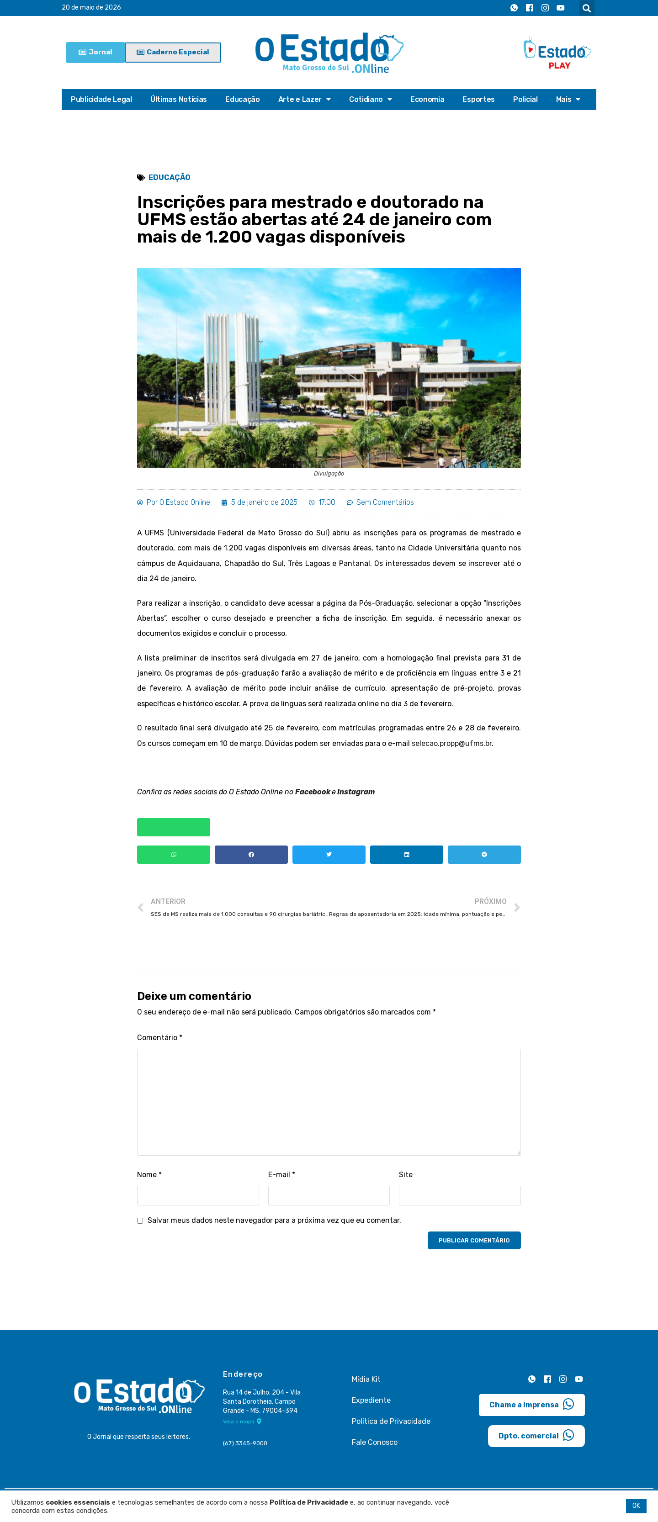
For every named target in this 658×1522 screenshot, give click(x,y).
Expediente (371, 1402)
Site (406, 1177)
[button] (586, 8)
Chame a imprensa (531, 1406)
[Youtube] (561, 8)
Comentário (159, 1040)
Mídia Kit (366, 1381)
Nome (149, 1177)
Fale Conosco (375, 1444)
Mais (568, 99)
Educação (242, 99)
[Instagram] (545, 8)
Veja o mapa (242, 1425)
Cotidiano (370, 99)
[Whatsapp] (514, 8)
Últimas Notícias (178, 99)
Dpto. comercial (536, 1437)
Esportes (478, 99)
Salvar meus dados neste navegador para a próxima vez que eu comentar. (274, 1223)
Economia (427, 99)
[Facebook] (529, 8)
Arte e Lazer (304, 99)
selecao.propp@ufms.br (452, 744)
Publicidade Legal (101, 99)
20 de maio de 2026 (91, 8)
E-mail (281, 1177)
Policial (525, 99)
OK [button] (636, 1506)
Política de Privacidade (391, 1423)
